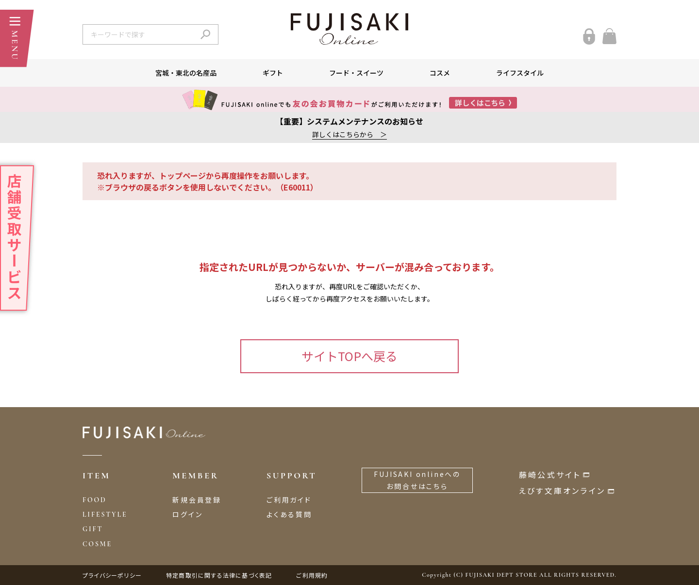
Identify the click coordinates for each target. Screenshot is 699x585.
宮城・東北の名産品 (185, 73)
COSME (97, 544)
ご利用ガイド (289, 500)
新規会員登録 (196, 500)
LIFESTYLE (105, 514)
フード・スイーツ (356, 73)
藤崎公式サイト (550, 474)
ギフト (273, 73)
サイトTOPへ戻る (349, 355)
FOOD (95, 500)
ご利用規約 (312, 575)
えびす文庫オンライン (562, 490)
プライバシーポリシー (112, 575)
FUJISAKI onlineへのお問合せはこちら (417, 480)
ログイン (187, 514)
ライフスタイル (520, 73)
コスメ (440, 73)
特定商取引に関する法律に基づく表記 (219, 575)
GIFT (93, 529)
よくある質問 (289, 514)
